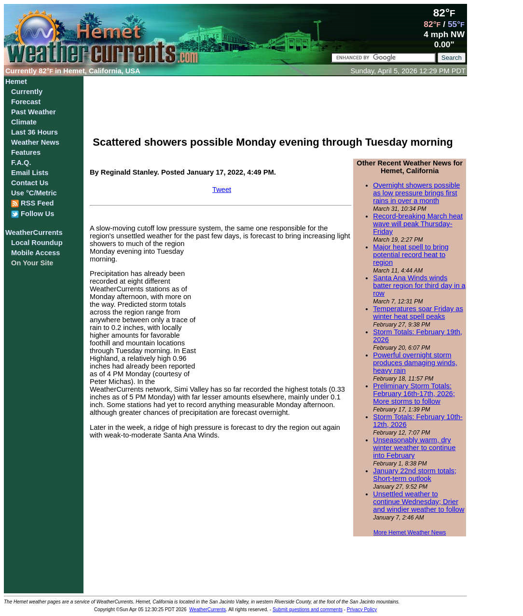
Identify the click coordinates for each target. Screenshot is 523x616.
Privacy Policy (362, 609)
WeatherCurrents (34, 232)
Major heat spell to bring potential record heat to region (410, 254)
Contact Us (29, 183)
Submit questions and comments (308, 609)
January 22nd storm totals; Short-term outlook (414, 474)
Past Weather (33, 112)
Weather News (35, 142)
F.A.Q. (21, 162)
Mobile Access (35, 253)
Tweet (221, 189)
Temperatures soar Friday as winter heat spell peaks (418, 312)
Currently (26, 92)
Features (26, 152)
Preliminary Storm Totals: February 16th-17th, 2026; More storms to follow (413, 393)
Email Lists (29, 173)
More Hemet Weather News (409, 532)
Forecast (26, 102)
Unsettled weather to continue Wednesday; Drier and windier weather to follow (418, 501)
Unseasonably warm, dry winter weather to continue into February (414, 447)
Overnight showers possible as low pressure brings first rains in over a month (416, 193)
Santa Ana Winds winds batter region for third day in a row (419, 285)
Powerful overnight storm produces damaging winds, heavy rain (415, 362)
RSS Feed (32, 203)
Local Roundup (37, 242)
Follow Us (32, 214)
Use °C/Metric (34, 193)
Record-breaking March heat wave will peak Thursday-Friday (418, 223)
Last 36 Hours (34, 132)
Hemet (16, 81)
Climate (24, 122)
